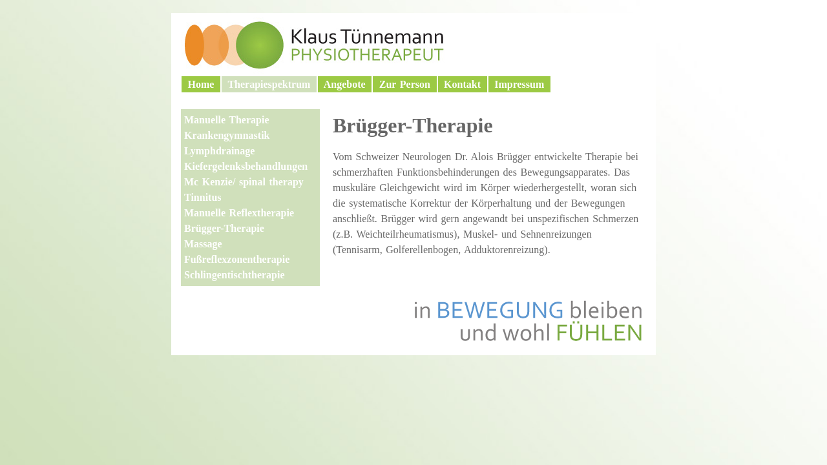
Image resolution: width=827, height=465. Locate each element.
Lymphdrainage (219, 150)
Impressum (519, 84)
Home (201, 84)
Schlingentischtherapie (234, 274)
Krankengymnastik (226, 135)
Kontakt (463, 84)
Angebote (344, 84)
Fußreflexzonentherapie (236, 259)
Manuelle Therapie (226, 119)
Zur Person (404, 84)
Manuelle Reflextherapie (239, 212)
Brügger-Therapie (224, 228)
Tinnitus (203, 197)
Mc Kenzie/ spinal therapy (244, 181)
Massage (203, 243)
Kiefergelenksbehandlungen (246, 166)
